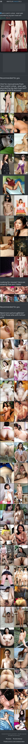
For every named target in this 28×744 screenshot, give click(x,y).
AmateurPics (14, 1)
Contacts (8, 738)
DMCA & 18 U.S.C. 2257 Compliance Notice (14, 741)
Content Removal (17, 738)
